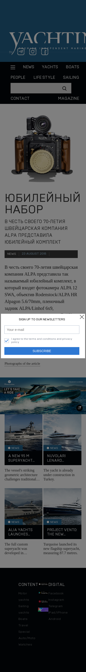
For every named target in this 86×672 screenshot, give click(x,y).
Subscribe (42, 351)
